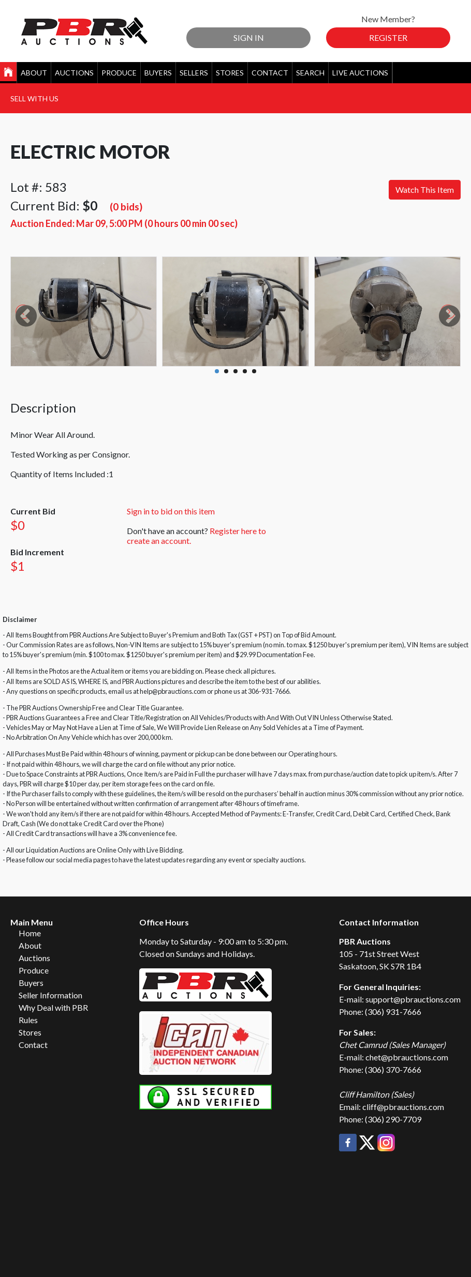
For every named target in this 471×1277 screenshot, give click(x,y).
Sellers (194, 72)
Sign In (248, 37)
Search (310, 72)
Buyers (158, 72)
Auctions (74, 72)
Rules (28, 1020)
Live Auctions (360, 72)
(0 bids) (126, 206)
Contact (270, 72)
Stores (230, 72)
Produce (119, 72)
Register (388, 37)
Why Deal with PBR (53, 1007)
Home (30, 933)
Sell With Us (34, 98)
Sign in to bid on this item (171, 511)
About (34, 72)
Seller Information (50, 995)
